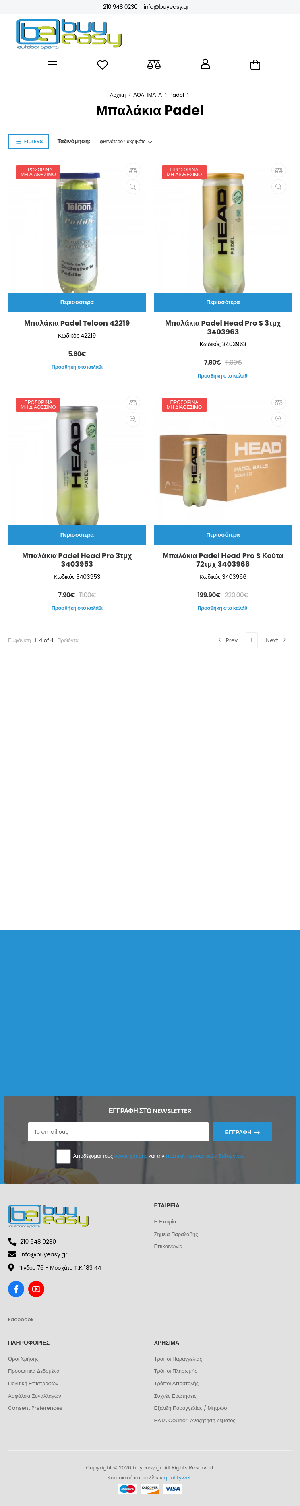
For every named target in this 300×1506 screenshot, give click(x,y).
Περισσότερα (77, 302)
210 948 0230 (120, 7)
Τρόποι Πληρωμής (175, 1371)
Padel (177, 95)
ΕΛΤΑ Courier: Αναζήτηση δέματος (195, 1420)
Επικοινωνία (168, 1246)
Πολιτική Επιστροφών (33, 1383)
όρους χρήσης (130, 1156)
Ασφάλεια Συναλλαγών (34, 1396)
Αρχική (118, 95)
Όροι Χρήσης (23, 1359)
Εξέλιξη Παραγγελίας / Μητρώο (190, 1408)
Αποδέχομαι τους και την (150, 1156)
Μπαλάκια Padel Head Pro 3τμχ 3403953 (77, 560)
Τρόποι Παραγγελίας (178, 1359)
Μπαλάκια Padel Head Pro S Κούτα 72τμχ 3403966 (223, 560)
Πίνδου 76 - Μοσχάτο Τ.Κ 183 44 (54, 1268)
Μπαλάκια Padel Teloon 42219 (77, 323)
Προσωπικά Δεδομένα (34, 1371)
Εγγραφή (238, 1132)
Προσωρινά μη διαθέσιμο (38, 172)
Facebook (20, 1319)
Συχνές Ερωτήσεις (175, 1396)
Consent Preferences (35, 1408)
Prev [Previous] (228, 640)
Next (276, 640)
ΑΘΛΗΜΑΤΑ (147, 95)
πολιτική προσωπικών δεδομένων (205, 1156)
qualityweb (178, 1477)
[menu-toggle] (52, 65)
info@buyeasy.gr (166, 7)
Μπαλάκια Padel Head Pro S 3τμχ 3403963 (223, 327)
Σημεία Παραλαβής (176, 1234)
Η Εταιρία (165, 1221)
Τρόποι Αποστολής (176, 1383)
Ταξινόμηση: (73, 141)
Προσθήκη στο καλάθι (77, 367)
